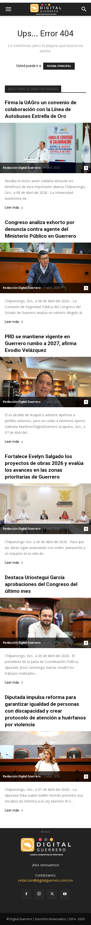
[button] (8, 9)
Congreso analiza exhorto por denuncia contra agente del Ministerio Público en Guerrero (40, 229)
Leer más (14, 207)
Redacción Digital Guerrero (22, 168)
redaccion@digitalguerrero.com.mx (45, 880)
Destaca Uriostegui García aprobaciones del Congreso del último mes (41, 584)
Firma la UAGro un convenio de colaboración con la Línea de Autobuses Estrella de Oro (40, 109)
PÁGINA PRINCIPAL (59, 66)
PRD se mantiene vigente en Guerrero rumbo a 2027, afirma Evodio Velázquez (40, 343)
